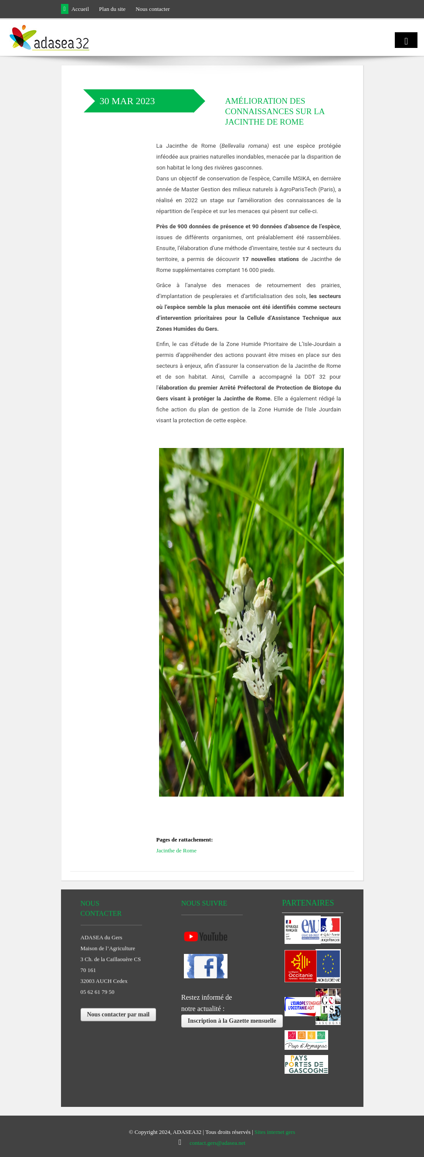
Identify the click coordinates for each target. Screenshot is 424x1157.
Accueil (80, 9)
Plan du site (112, 9)
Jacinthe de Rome (176, 850)
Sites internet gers (274, 1132)
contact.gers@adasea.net (217, 1143)
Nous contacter (153, 9)
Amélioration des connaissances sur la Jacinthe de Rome (275, 111)
